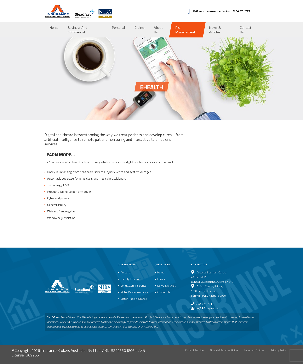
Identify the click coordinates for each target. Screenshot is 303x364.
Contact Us (245, 30)
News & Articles (215, 30)
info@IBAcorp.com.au (206, 308)
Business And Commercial (77, 30)
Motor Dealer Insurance (134, 292)
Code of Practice (194, 350)
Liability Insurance (131, 279)
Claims (140, 27)
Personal (118, 27)
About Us (158, 30)
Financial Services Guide (224, 350)
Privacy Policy (278, 350)
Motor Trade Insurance (134, 299)
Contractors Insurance (133, 285)
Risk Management (185, 30)
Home (53, 27)
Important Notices (254, 350)
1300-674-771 (201, 304)
